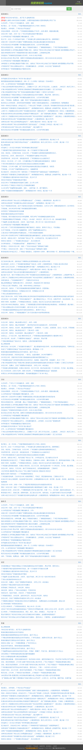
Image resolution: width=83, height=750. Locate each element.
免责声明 (42, 746)
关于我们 (28, 746)
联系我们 (48, 746)
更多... (80, 14)
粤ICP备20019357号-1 (59, 748)
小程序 (55, 746)
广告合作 (35, 746)
